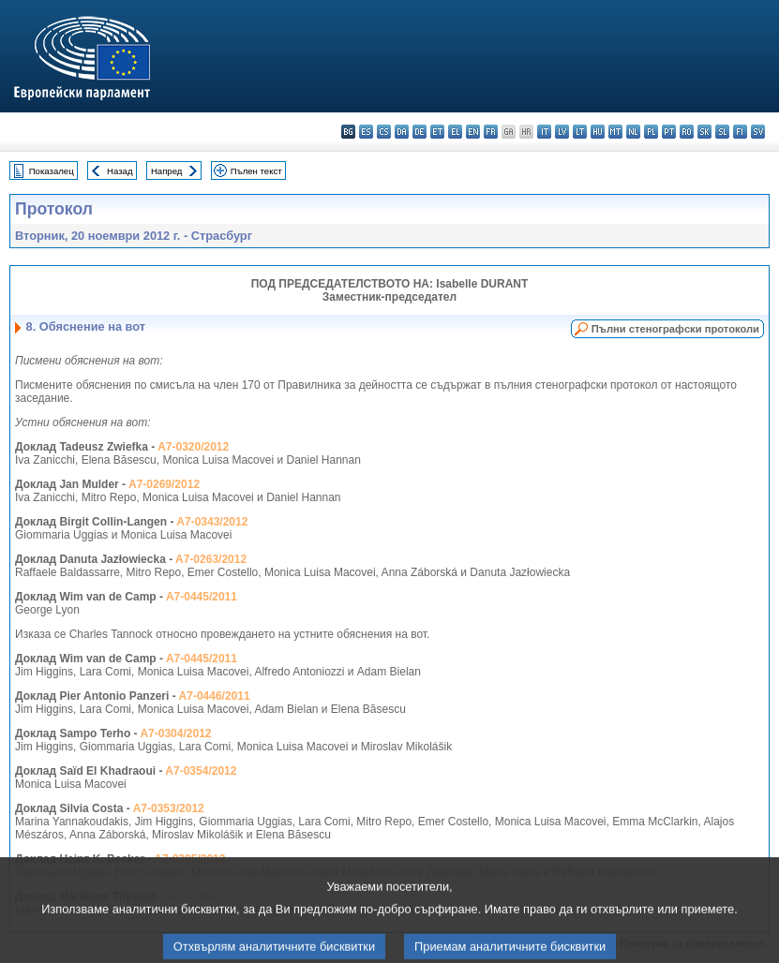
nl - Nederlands (633, 132)
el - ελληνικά (455, 132)
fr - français (491, 132)
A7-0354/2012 (200, 771)
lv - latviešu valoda (562, 132)
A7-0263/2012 (211, 559)
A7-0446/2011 (214, 696)
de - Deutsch (419, 132)
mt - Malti (615, 132)
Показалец (51, 171)
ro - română (687, 132)
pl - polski (651, 132)
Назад (120, 171)
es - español (366, 132)
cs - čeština (384, 132)
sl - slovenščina (722, 132)
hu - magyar (598, 132)
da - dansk (402, 132)
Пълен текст (256, 171)
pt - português (669, 132)
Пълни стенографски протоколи (675, 328)
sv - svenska (758, 132)
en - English (473, 132)
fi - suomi (740, 132)
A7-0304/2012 (175, 733)
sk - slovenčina (704, 132)
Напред (167, 171)
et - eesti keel (437, 132)
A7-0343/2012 (211, 521)
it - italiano (544, 132)
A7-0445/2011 (201, 596)
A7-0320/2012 (193, 446)
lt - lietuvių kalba (580, 132)
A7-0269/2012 (164, 484)
